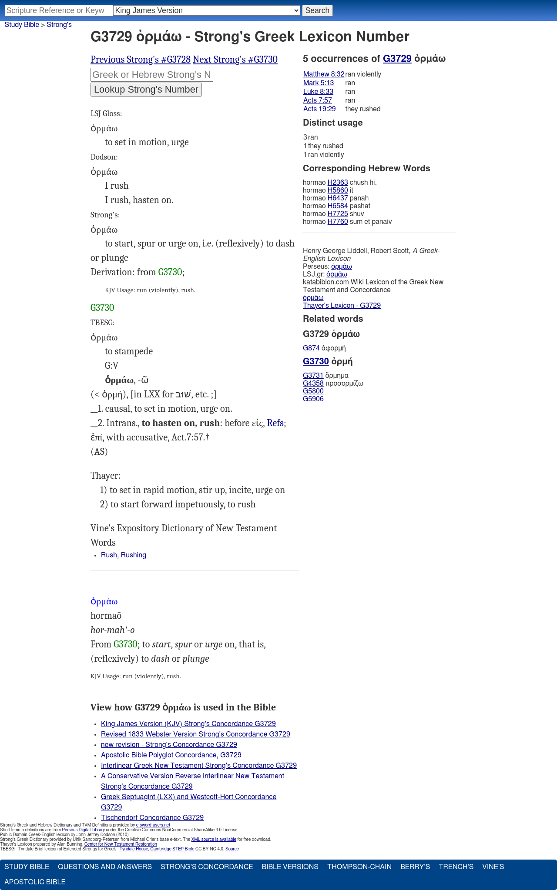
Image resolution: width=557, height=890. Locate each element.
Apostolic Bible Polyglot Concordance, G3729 (171, 755)
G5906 (313, 399)
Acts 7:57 (317, 100)
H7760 (338, 221)
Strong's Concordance (207, 866)
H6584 (338, 206)
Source (232, 849)
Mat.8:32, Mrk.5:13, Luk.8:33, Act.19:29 (275, 423)
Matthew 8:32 (324, 74)
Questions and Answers (105, 866)
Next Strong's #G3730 (235, 59)
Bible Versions (290, 866)
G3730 (170, 272)
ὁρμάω (341, 266)
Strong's (59, 24)
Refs (275, 423)
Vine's (493, 866)
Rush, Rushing (123, 555)
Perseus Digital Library (83, 830)
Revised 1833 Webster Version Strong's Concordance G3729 (195, 734)
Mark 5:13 (318, 83)
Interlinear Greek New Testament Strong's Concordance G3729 (199, 765)
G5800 (313, 391)
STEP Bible (183, 849)
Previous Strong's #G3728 (141, 59)
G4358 (313, 383)
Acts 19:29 (319, 109)
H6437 (338, 198)
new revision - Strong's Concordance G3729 (169, 744)
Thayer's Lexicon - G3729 (342, 305)
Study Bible (22, 24)
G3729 (397, 58)
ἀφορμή (324, 348)
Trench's (456, 866)
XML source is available (213, 839)
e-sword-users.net (153, 825)
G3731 (313, 375)
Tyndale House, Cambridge (145, 849)
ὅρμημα (326, 375)
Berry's (415, 866)
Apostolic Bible (35, 882)
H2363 (338, 182)
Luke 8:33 (318, 91)
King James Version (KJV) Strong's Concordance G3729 (188, 723)
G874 (311, 348)
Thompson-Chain (359, 866)
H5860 (338, 190)
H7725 (338, 213)
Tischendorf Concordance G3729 (152, 817)
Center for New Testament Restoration (120, 844)
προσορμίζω (333, 383)
